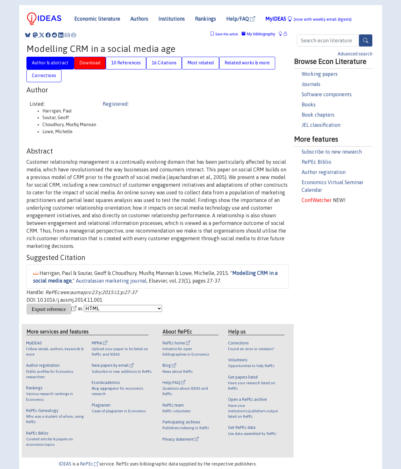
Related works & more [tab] (247, 62)
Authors (139, 19)
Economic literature (97, 19)
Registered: (116, 104)
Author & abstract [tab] (50, 62)
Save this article (226, 34)
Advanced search (355, 53)
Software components (327, 94)
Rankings (205, 19)
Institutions (171, 19)
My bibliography (258, 34)
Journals (311, 84)
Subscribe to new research (332, 152)
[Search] (365, 40)
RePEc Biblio (316, 162)
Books (309, 104)
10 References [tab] (126, 62)
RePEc (89, 463)
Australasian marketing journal (111, 281)
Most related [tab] (200, 62)
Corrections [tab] (44, 75)
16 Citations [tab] (164, 62)
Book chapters (318, 115)
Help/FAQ (240, 19)
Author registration (324, 172)
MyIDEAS (308, 19)
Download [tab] (89, 62)
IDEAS (65, 463)
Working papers (320, 74)
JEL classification (321, 125)
